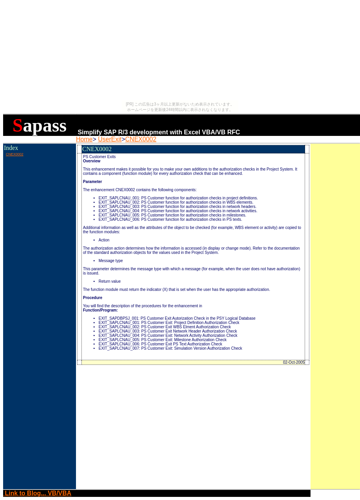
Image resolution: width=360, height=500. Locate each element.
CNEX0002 (140, 139)
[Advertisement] (39, 174)
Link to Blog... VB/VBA (37, 493)
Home (84, 139)
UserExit (109, 139)
